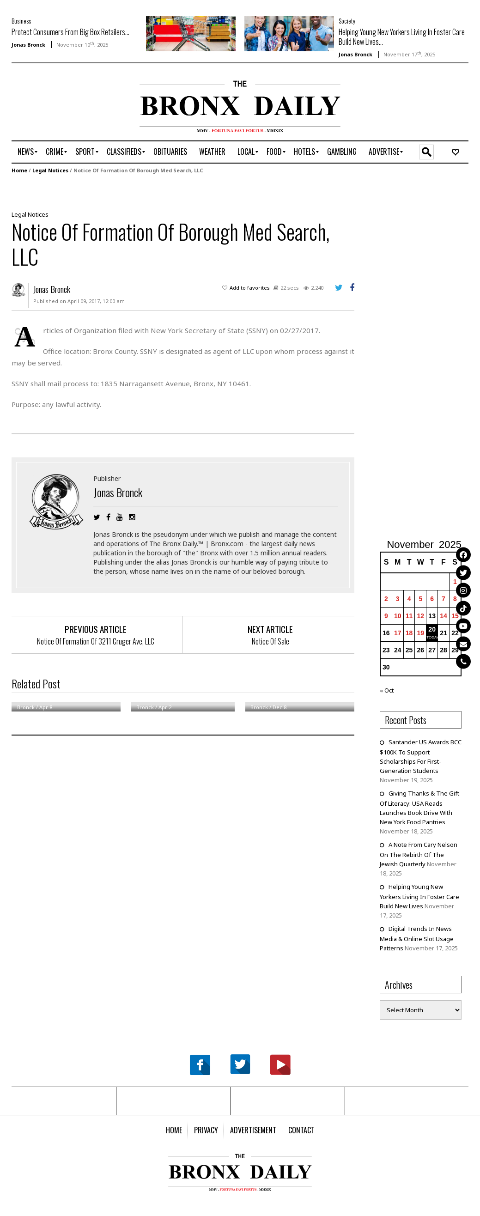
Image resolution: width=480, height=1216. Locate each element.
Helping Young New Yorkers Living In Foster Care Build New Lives (419, 896)
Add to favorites (250, 287)
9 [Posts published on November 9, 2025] (386, 616)
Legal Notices (50, 170)
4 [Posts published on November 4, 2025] (409, 598)
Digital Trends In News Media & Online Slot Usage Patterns (417, 938)
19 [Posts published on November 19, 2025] (421, 633)
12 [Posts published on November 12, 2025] (421, 616)
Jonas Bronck (28, 44)
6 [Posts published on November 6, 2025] (432, 598)
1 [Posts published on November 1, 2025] (455, 581)
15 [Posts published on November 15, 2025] (455, 616)
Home (19, 170)
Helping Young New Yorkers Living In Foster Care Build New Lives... (402, 36)
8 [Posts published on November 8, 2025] (455, 598)
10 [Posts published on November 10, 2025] (397, 616)
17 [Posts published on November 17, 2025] (397, 633)
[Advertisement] (66, 109)
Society (347, 20)
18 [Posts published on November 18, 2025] (409, 633)
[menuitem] (26, 152)
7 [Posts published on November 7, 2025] (443, 598)
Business (21, 20)
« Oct (387, 690)
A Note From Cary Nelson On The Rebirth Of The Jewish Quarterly (418, 854)
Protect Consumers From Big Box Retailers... (70, 31)
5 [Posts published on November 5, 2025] (420, 598)
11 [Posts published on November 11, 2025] (409, 616)
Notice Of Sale (270, 641)
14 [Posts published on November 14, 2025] (443, 616)
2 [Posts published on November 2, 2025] (386, 598)
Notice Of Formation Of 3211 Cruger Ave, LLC (95, 641)
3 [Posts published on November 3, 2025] (398, 598)
